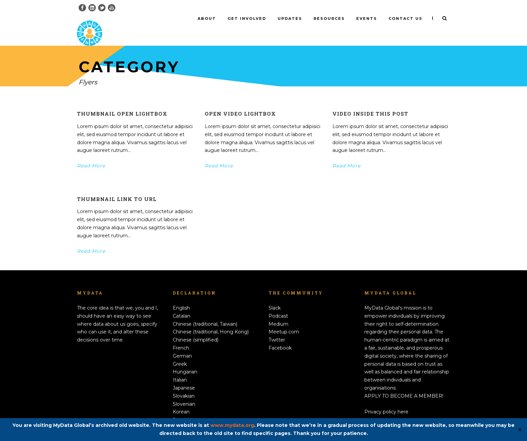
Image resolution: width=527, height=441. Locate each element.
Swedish (182, 417)
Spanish (182, 409)
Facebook (280, 337)
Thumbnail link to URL (117, 188)
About (207, 18)
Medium (278, 313)
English (181, 297)
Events (366, 18)
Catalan (181, 305)
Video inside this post (370, 102)
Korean (181, 401)
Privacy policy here (386, 401)
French (181, 337)
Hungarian (185, 361)
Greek (180, 353)
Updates (290, 18)
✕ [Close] (520, 430)
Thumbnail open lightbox (122, 102)
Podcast (278, 305)
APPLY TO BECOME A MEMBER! (403, 385)
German (182, 345)
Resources (329, 18)
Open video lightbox (240, 102)
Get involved (247, 18)
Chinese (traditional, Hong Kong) (211, 321)
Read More (91, 155)
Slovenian (184, 393)
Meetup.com (284, 321)
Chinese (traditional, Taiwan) (205, 313)
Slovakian (184, 385)
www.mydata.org (232, 425)
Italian (180, 369)
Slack (275, 297)
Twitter (277, 329)
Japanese (184, 377)
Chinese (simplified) (195, 329)
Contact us (405, 18)
